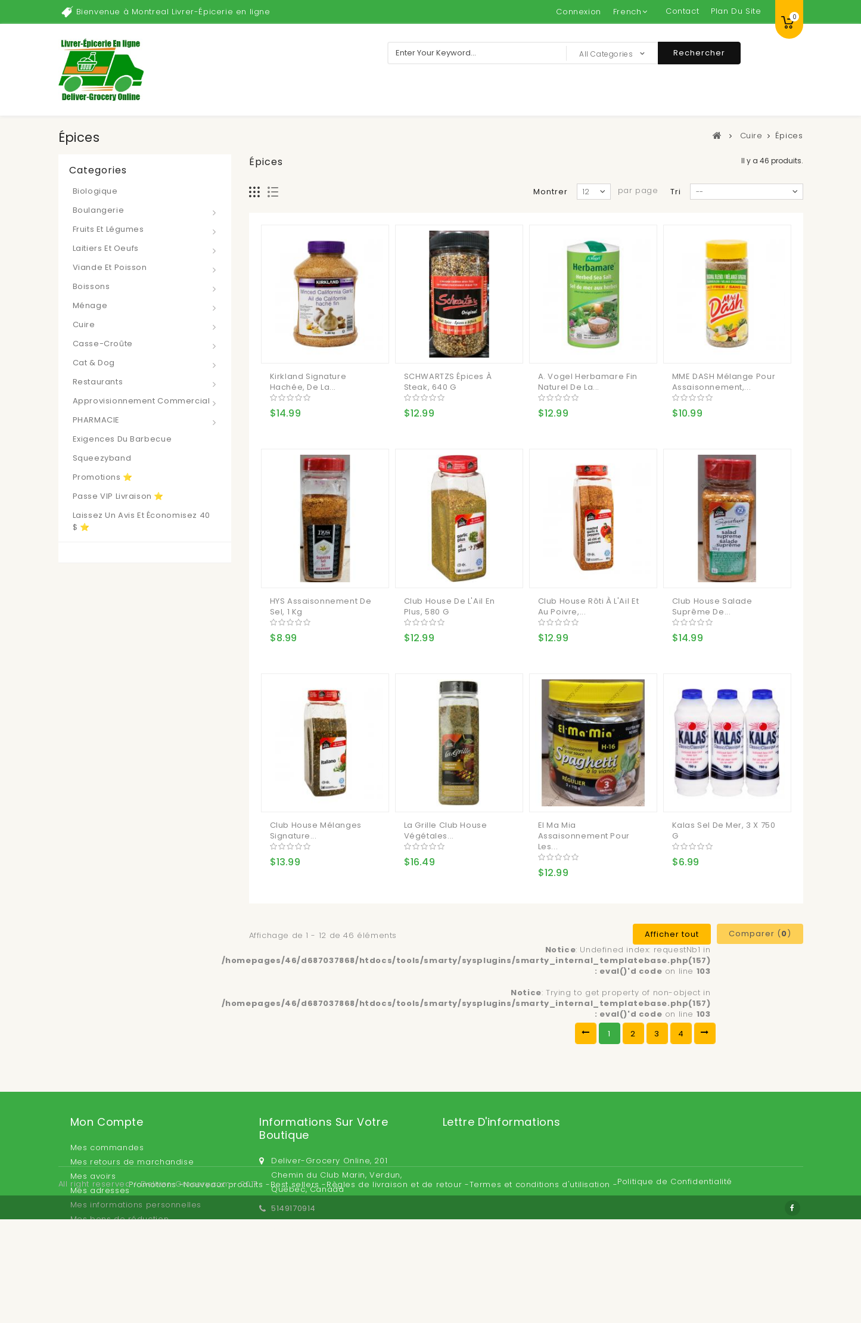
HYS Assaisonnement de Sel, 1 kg (321, 606)
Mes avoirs (93, 1176)
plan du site (736, 11)
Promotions (154, 1275)
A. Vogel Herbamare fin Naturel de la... (588, 382)
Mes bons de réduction (119, 1219)
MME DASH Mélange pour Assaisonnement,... (724, 382)
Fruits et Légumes (108, 229)
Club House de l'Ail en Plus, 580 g (449, 606)
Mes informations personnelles (135, 1204)
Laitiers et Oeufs (106, 248)
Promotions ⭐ (103, 477)
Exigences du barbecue (122, 439)
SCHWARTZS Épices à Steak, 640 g (448, 382)
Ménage (90, 305)
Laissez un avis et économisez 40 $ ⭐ (141, 521)
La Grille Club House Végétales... (445, 830)
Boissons (91, 286)
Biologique (95, 191)
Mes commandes (107, 1147)
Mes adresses (100, 1190)
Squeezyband (102, 458)
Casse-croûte (103, 343)
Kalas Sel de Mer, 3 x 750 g (724, 830)
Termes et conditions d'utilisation (541, 1275)
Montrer (550, 191)
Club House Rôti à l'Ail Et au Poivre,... (588, 606)
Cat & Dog (94, 362)
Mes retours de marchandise (132, 1161)
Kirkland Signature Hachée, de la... (308, 382)
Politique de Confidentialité (674, 1272)
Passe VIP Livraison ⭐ (118, 496)
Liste (273, 192)
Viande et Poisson (110, 267)
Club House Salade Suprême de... (712, 606)
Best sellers (296, 1275)
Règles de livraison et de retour (396, 1275)
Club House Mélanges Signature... (316, 830)
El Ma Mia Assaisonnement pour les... (584, 835)
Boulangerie (99, 210)
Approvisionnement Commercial (141, 400)
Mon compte (107, 1121)
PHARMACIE (96, 420)
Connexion (578, 11)
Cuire (84, 324)
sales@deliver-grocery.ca (326, 1227)
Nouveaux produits (225, 1275)
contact (682, 11)
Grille (254, 192)
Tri (675, 191)
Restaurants (98, 381)
